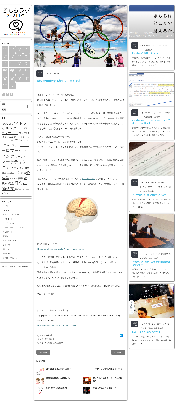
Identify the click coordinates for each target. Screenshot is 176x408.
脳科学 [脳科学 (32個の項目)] (8, 188)
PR (4, 206)
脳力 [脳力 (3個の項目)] (25, 183)
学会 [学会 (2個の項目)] (12, 173)
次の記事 (117, 352)
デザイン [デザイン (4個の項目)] (20, 140)
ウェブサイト (8, 223)
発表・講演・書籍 (9, 240)
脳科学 (5, 253)
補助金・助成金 (8, 258)
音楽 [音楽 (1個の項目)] (8, 193)
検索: (3, 104)
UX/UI (5, 210)
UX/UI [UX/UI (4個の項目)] (7, 123)
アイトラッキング (9, 214)
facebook (7, 94)
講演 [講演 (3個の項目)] (4, 193)
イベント (6, 219)
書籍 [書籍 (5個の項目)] (20, 178)
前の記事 (43, 352)
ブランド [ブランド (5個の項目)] (20, 156)
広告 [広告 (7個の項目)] (18, 173)
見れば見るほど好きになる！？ (60, 369)
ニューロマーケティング (12, 227)
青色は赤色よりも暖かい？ (104, 388)
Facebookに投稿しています (145, 53)
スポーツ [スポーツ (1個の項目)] (11, 140)
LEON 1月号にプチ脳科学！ (146, 332)
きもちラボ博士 (46, 335)
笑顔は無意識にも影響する (58, 378)
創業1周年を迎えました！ (57, 388)
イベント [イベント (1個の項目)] (20, 129)
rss (3, 94)
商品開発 (6, 232)
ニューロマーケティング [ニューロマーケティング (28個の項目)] (15, 150)
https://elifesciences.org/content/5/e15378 (56, 325)
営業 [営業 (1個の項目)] (8, 173)
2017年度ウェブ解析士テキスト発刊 (149, 195)
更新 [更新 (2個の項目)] (16, 178)
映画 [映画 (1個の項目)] (11, 178)
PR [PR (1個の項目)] (3, 124)
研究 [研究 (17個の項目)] (18, 183)
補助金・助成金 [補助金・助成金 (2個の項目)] (22, 189)
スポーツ (43, 343)
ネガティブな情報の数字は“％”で (107, 369)
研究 (4, 245)
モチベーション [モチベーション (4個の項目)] (15, 167)
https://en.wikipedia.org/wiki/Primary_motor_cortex (60, 249)
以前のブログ (88, 178)
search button (11, 94)
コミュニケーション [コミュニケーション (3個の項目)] (15, 136)
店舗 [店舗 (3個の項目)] (23, 173)
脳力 (4, 249)
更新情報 (6, 236)
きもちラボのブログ (8, 266)
